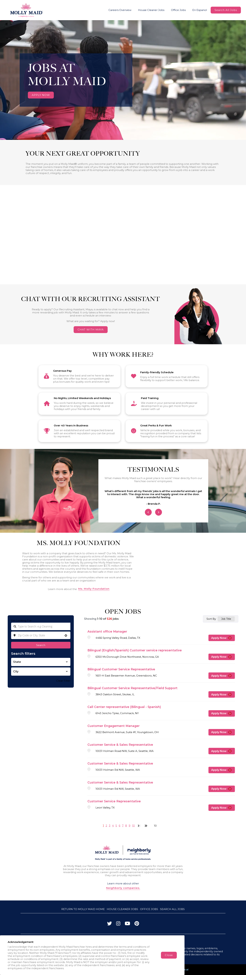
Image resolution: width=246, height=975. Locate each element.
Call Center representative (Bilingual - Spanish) (124, 707)
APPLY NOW (41, 95)
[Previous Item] (148, 512)
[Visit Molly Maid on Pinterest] (137, 924)
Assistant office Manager (107, 631)
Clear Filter (63, 680)
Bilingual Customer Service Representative (121, 669)
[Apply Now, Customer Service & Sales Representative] (221, 751)
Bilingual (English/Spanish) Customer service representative (134, 650)
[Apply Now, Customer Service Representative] (221, 807)
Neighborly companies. (123, 888)
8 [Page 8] (126, 825)
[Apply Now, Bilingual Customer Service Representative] (221, 675)
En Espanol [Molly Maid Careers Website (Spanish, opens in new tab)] (199, 10)
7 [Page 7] (123, 825)
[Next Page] (139, 825)
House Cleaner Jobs (151, 10)
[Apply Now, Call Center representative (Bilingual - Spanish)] (221, 713)
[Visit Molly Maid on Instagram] (118, 924)
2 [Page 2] (106, 825)
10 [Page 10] (133, 825)
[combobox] (40, 635)
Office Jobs (178, 10)
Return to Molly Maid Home (83, 909)
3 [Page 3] (109, 825)
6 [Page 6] (119, 825)
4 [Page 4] (113, 825)
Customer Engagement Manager (113, 726)
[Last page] (146, 825)
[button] (66, 635)
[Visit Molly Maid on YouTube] (127, 924)
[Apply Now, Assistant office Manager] (221, 638)
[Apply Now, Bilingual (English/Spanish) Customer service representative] (221, 657)
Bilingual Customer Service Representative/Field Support (132, 688)
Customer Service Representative (114, 801)
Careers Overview (119, 10)
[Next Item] (158, 512)
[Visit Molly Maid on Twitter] (109, 924)
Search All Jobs (226, 10)
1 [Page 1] (103, 825)
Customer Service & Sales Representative (120, 744)
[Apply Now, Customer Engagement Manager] (221, 732)
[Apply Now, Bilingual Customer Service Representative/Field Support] (221, 694)
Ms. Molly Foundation (94, 588)
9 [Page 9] (129, 825)
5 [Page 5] (116, 825)
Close (169, 955)
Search (40, 645)
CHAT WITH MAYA (91, 329)
